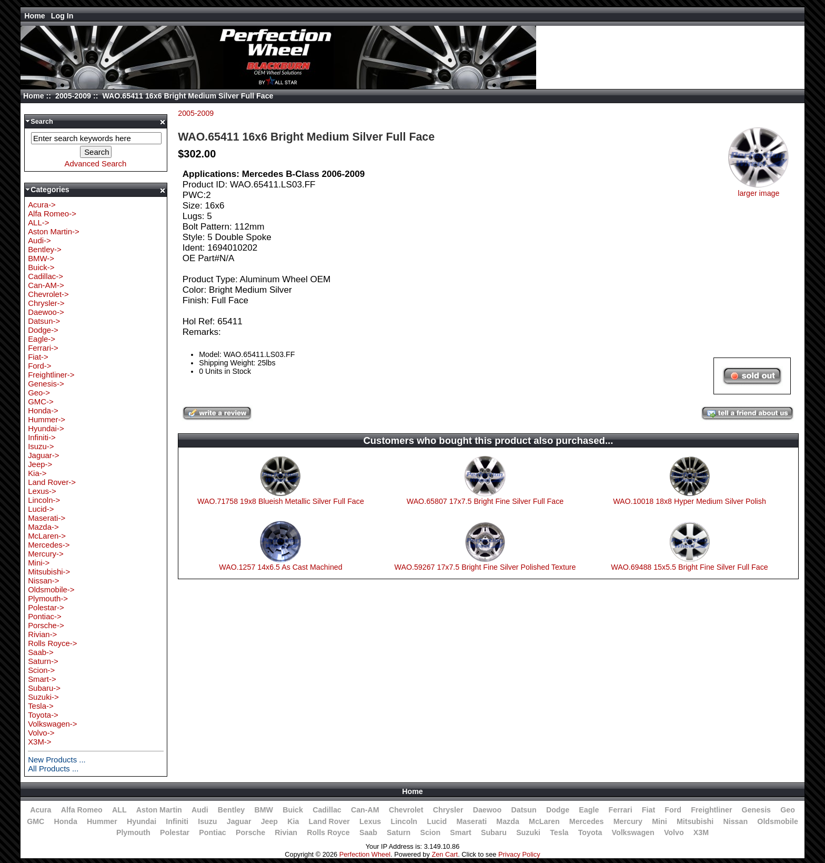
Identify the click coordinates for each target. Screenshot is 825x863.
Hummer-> (46, 419)
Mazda (507, 821)
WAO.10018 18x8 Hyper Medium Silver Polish (689, 501)
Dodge (557, 810)
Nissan (735, 821)
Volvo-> (41, 732)
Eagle (589, 810)
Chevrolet (406, 810)
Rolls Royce (328, 832)
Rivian (286, 832)
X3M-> (39, 741)
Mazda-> (43, 526)
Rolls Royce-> (52, 643)
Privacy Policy (519, 854)
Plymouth (133, 832)
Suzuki (528, 832)
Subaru (494, 832)
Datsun (523, 810)
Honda (65, 821)
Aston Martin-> (53, 231)
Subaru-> (44, 687)
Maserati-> (46, 517)
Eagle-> (41, 338)
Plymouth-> (48, 598)
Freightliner (711, 810)
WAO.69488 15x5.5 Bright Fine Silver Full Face (689, 567)
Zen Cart (444, 854)
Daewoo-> (46, 311)
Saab (368, 832)
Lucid (437, 821)
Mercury (627, 821)
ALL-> (38, 222)
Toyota (590, 832)
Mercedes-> (48, 544)
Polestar (174, 832)
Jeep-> (40, 464)
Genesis (756, 810)
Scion (430, 832)
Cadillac (327, 810)
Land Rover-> (52, 482)
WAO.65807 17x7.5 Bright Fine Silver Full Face (485, 501)
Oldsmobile (777, 821)
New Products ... (57, 759)
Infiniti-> (42, 437)
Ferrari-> (43, 347)
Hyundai (141, 821)
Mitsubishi (695, 821)
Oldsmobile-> (51, 589)
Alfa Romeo (82, 810)
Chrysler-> (46, 303)
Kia (293, 821)
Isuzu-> (41, 446)
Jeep (269, 821)
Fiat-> (38, 356)
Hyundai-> (46, 428)
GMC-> (41, 401)
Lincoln (403, 821)
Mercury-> (46, 553)
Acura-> (42, 204)
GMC (35, 821)
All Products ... (53, 768)
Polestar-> (46, 607)
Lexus (370, 821)
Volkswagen (633, 832)
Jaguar (239, 821)
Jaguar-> (43, 455)
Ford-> (39, 365)
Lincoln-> (44, 499)
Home (34, 16)
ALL (119, 810)
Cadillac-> (45, 276)
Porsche (250, 832)
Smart (460, 832)
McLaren (544, 821)
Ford (673, 810)
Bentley (231, 810)
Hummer (102, 821)
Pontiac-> (45, 616)
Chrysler (448, 810)
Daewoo (487, 810)
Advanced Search (95, 163)
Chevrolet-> (48, 294)
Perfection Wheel (364, 854)
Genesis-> (46, 383)
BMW (263, 810)
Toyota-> (43, 714)
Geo (787, 810)
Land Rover (329, 821)
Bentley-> (45, 249)
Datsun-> (44, 320)
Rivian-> (42, 634)
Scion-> (41, 670)
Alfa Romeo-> (52, 213)
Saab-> (41, 652)
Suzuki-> (43, 696)
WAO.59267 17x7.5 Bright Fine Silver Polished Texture (485, 567)
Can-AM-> (46, 285)
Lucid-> (41, 508)
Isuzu (207, 821)
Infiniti (177, 821)
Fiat (648, 810)
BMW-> (41, 258)
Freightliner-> (51, 374)
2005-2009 (73, 96)
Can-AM (365, 810)
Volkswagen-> (52, 723)
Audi (200, 810)
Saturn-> (43, 661)
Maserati (471, 821)
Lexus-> (42, 491)
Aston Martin (159, 810)
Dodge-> (43, 329)
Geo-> (39, 392)
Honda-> (43, 410)
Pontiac (212, 832)
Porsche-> (46, 625)
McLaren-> (47, 535)
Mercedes (586, 821)
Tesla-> (41, 705)
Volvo (674, 832)
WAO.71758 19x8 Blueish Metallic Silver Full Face (280, 501)
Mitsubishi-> (49, 571)
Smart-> (42, 678)
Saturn (398, 832)
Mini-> (38, 562)
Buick (293, 810)
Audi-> (39, 240)
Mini (659, 821)
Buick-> (41, 267)
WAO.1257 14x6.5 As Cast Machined (280, 567)
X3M (701, 832)
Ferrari (620, 810)
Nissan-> (43, 580)
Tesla (559, 832)
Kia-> (37, 473)
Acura (40, 810)
